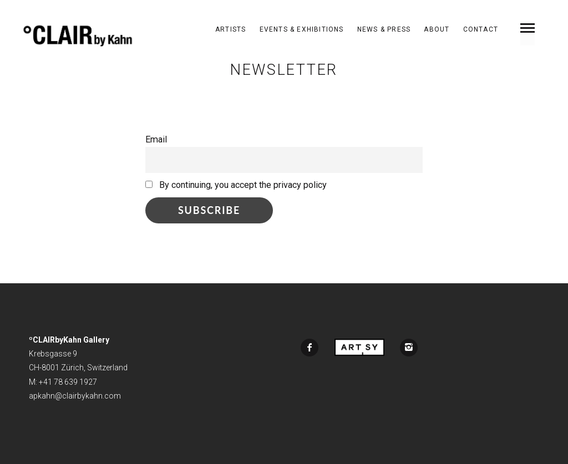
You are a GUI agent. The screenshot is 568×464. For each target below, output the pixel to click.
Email (156, 139)
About (436, 29)
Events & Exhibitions (302, 29)
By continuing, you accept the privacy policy (236, 185)
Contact (480, 29)
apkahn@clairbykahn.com (75, 395)
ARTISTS (230, 29)
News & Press (383, 29)
